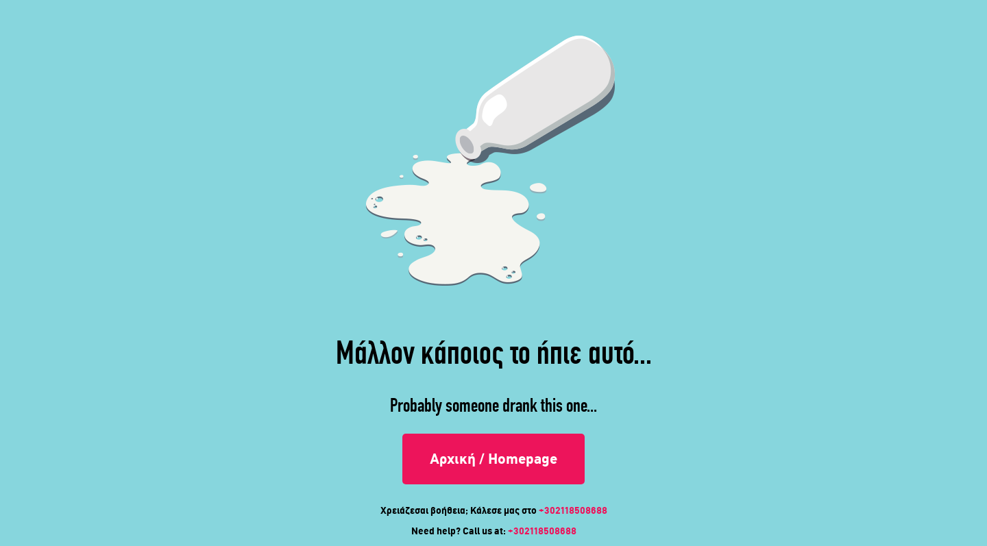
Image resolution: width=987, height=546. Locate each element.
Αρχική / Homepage (493, 459)
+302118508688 (573, 510)
